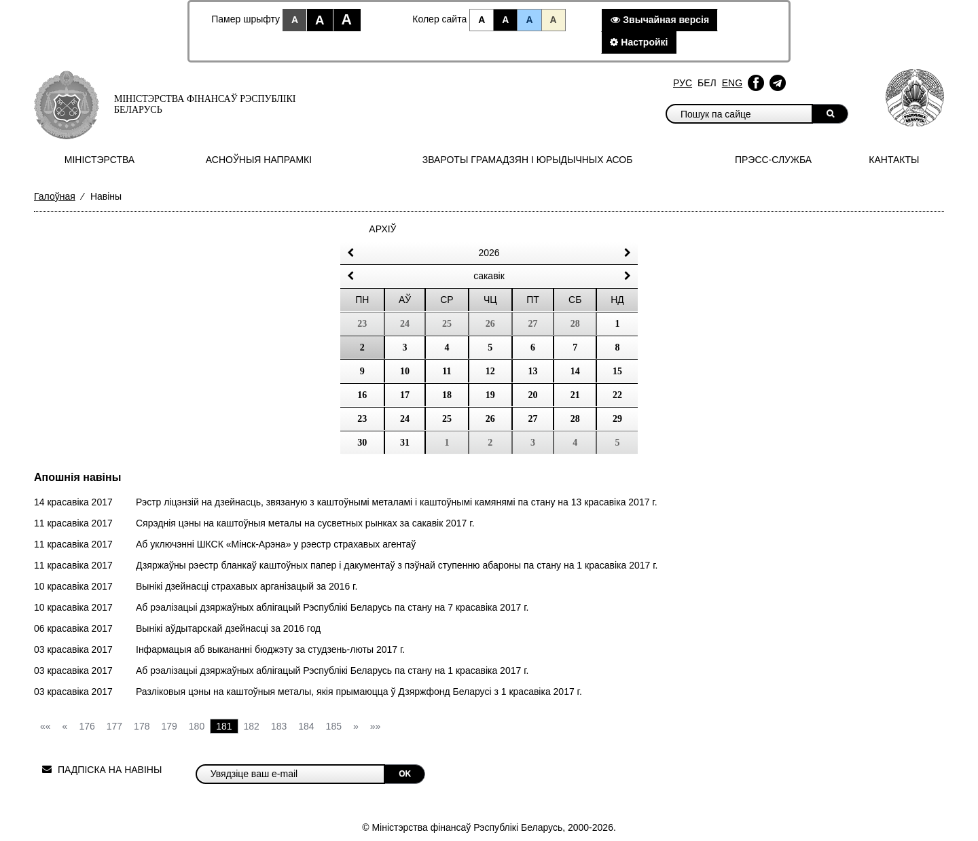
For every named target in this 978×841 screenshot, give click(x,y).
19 (490, 395)
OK (405, 774)
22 (617, 395)
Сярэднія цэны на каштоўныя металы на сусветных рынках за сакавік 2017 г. (305, 523)
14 (575, 371)
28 (575, 419)
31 (405, 442)
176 (86, 726)
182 (251, 726)
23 (362, 419)
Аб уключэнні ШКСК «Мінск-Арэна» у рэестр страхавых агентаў (276, 544)
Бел (707, 82)
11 (446, 371)
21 (575, 395)
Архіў (382, 228)
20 (533, 395)
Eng (732, 82)
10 (405, 371)
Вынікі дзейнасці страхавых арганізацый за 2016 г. (246, 586)
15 (617, 371)
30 (362, 442)
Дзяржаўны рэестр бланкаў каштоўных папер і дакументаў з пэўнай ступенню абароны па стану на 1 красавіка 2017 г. (397, 565)
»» (375, 726)
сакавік (489, 275)
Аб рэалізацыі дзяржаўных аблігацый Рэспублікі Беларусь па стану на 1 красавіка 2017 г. (332, 670)
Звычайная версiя (660, 19)
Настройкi (639, 42)
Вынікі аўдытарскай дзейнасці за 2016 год (228, 628)
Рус (682, 82)
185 (334, 726)
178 (141, 726)
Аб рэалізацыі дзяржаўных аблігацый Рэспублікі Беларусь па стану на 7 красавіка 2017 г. (332, 607)
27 (533, 419)
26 (490, 419)
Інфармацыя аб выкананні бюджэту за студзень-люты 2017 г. (270, 649)
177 (114, 726)
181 (224, 726)
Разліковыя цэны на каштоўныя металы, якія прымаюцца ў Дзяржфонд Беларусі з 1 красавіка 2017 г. (359, 691)
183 (279, 726)
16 (362, 395)
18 (447, 395)
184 (306, 726)
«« (45, 726)
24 (405, 419)
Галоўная (54, 196)
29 (617, 419)
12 (490, 371)
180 (196, 726)
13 (533, 371)
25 (447, 419)
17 (405, 395)
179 (169, 726)
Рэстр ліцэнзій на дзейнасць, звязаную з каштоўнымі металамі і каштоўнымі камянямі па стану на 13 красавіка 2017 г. (396, 502)
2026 (488, 252)
